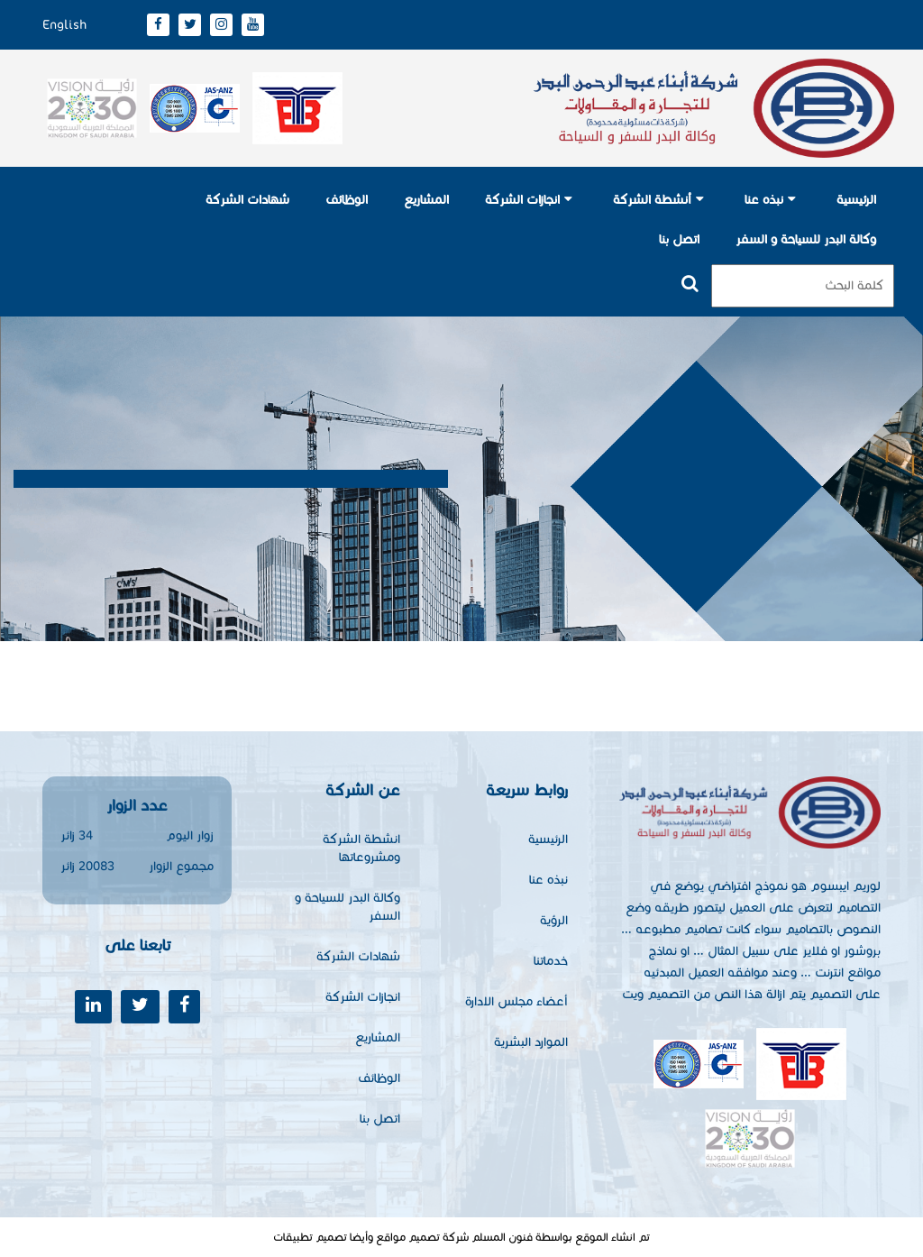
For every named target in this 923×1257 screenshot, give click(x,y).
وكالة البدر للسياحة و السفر (806, 239)
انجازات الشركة (522, 199)
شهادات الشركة (247, 199)
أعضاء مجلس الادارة (516, 1001)
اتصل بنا (679, 239)
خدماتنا (551, 960)
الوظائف (346, 199)
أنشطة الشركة (652, 199)
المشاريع (426, 199)
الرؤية (554, 920)
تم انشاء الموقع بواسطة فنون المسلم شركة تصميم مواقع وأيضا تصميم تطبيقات (461, 1236)
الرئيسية (856, 199)
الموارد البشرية (531, 1042)
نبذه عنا (764, 199)
